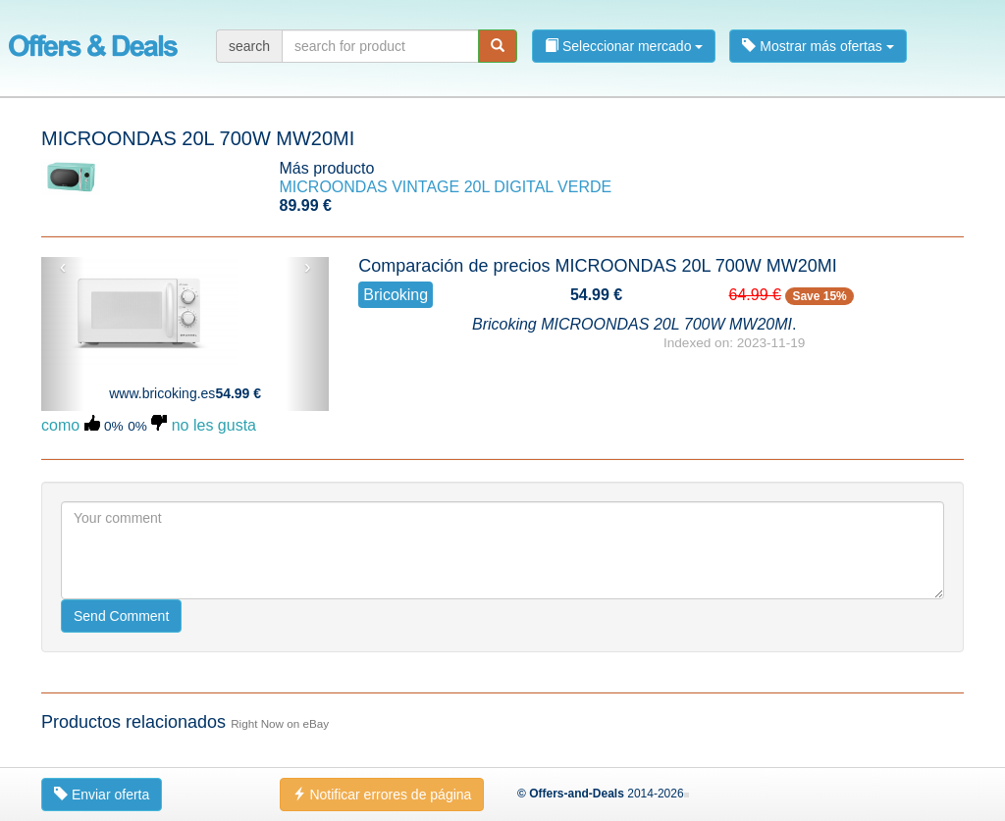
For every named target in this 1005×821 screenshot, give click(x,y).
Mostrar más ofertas (817, 46)
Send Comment (121, 616)
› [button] (307, 267)
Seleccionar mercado (624, 46)
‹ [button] (63, 267)
